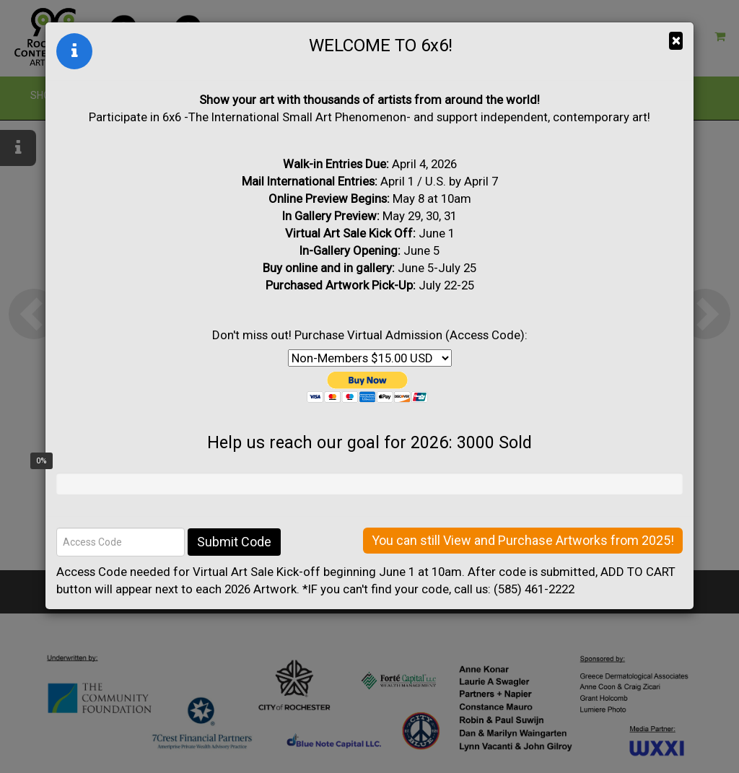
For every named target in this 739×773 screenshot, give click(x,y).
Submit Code (234, 541)
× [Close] (676, 40)
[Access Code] (120, 542)
